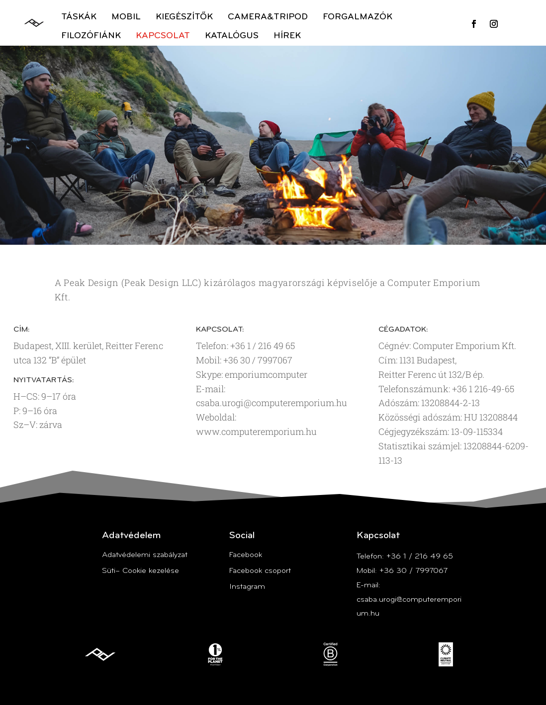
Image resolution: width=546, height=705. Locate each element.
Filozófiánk (91, 36)
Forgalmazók (357, 17)
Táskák (78, 17)
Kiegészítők (184, 17)
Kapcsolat (163, 36)
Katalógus (232, 36)
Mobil (126, 17)
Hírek (287, 36)
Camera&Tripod (268, 17)
